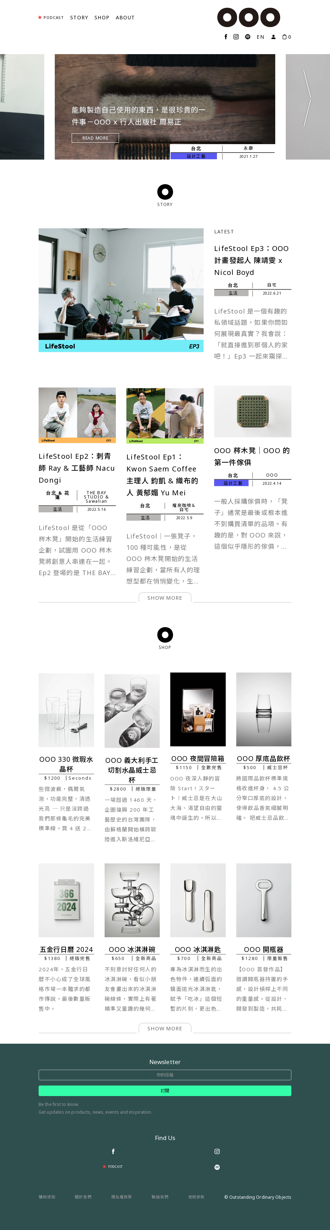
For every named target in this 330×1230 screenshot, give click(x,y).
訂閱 (165, 1091)
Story (79, 17)
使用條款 (196, 1196)
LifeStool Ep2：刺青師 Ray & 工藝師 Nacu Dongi (77, 468)
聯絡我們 (160, 1196)
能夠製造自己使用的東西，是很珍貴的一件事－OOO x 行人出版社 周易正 (139, 116)
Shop (102, 17)
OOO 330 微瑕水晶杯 (66, 764)
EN (260, 36)
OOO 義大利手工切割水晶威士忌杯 (132, 770)
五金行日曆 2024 (66, 949)
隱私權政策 (121, 1196)
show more (165, 597)
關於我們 (83, 1196)
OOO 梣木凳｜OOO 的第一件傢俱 (252, 456)
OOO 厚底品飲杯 (263, 758)
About (125, 17)
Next (307, 97)
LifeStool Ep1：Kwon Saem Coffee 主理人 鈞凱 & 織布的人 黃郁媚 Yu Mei (162, 475)
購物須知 (47, 1196)
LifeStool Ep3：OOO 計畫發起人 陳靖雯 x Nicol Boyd (251, 249)
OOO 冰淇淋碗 (132, 949)
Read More (95, 138)
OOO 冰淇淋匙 (198, 949)
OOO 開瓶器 (263, 949)
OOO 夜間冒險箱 (198, 758)
